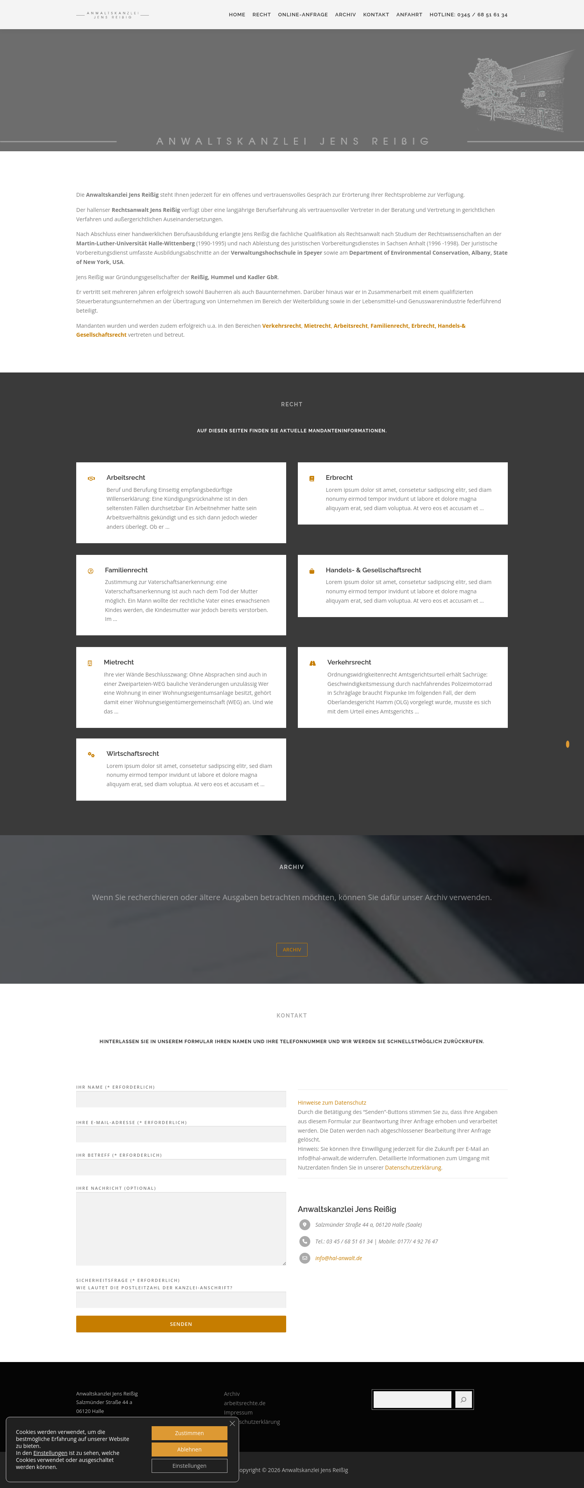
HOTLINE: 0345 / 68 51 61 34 (469, 14)
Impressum (238, 1412)
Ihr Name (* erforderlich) (181, 1226)
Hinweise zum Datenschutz (332, 1235)
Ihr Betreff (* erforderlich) (181, 1294)
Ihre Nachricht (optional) (181, 1358)
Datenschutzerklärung (413, 1299)
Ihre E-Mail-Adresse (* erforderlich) (181, 1261)
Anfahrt (409, 14)
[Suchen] (463, 1399)
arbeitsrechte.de (245, 1403)
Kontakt (376, 14)
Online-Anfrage (303, 14)
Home (237, 14)
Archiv (345, 14)
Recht (261, 14)
